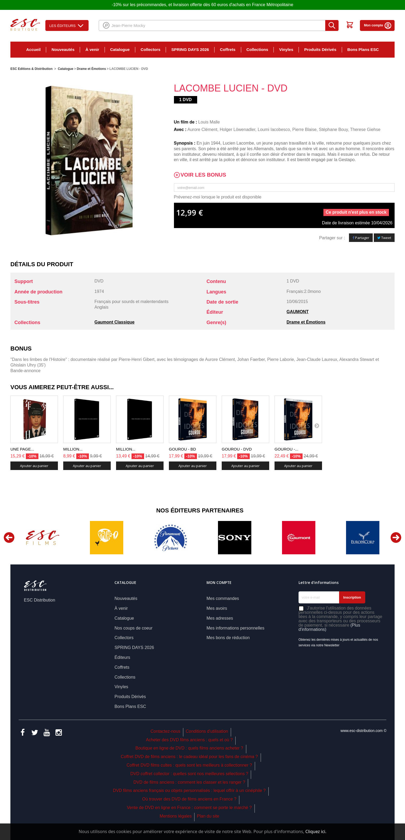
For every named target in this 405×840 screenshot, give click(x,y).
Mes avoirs (217, 608)
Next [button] (396, 537)
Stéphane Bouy (333, 129)
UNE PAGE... (22, 449)
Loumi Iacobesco (274, 129)
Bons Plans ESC (363, 49)
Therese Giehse (365, 129)
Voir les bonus (203, 175)
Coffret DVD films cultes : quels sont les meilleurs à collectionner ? (189, 765)
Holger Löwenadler (237, 129)
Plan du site (208, 816)
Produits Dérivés (320, 49)
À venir (92, 49)
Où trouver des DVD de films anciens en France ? (189, 799)
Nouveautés (62, 49)
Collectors (150, 49)
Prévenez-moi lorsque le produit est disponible (217, 197)
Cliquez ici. (315, 831)
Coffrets (227, 49)
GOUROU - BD (182, 449)
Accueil (33, 49)
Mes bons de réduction (228, 637)
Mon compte (378, 25)
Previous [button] (9, 537)
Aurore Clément (202, 129)
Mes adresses (220, 618)
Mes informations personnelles (235, 628)
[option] (42, 537)
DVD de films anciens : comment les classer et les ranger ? (189, 782)
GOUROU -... (286, 449)
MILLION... (73, 449)
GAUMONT (298, 311)
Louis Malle (209, 122)
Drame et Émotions (306, 322)
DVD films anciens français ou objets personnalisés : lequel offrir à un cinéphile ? (189, 790)
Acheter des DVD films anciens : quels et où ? (189, 740)
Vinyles (286, 49)
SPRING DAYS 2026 (190, 49)
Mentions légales (176, 816)
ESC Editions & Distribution (31, 69)
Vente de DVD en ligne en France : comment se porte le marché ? (189, 807)
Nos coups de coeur (133, 628)
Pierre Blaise (304, 129)
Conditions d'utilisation (207, 731)
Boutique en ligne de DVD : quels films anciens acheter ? (189, 748)
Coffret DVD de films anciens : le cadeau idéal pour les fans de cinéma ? (189, 756)
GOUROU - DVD (237, 449)
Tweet (384, 237)
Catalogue (120, 49)
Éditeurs (122, 657)
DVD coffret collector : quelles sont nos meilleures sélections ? (189, 773)
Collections (257, 49)
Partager (360, 237)
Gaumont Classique (114, 322)
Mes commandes (223, 598)
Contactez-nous (165, 731)
